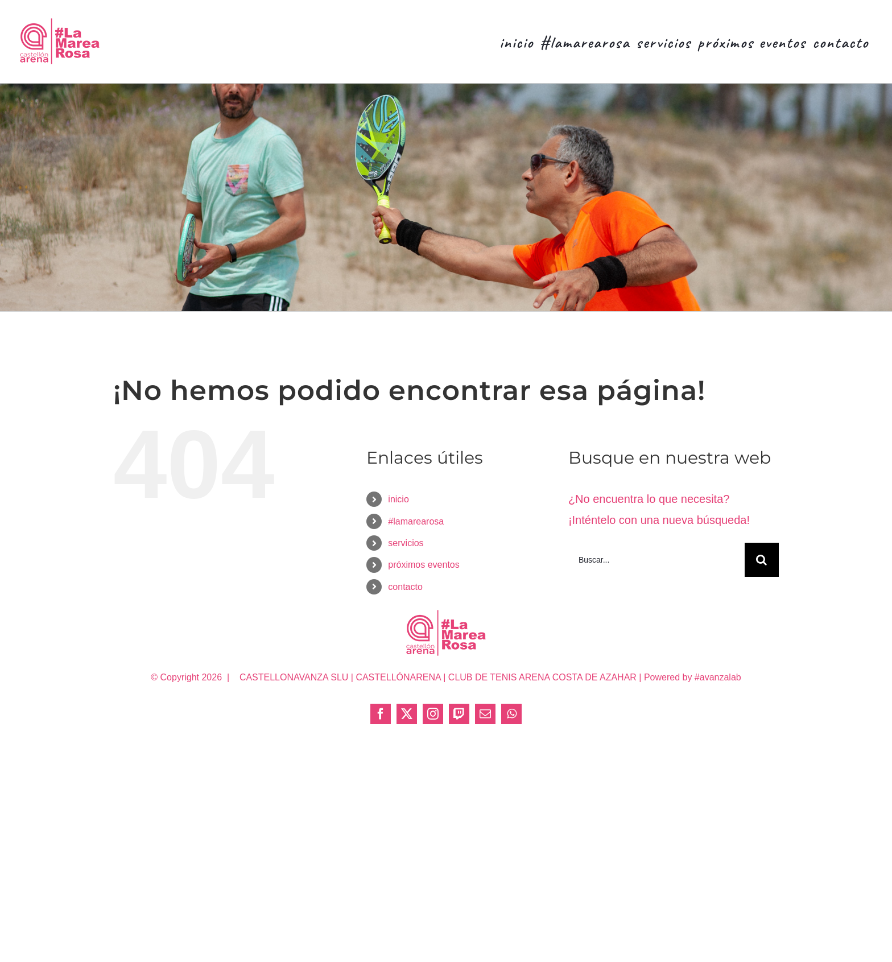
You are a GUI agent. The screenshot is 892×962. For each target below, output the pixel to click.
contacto (405, 587)
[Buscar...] (656, 560)
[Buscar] (762, 560)
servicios (405, 543)
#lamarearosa (416, 521)
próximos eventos (423, 564)
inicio (398, 499)
